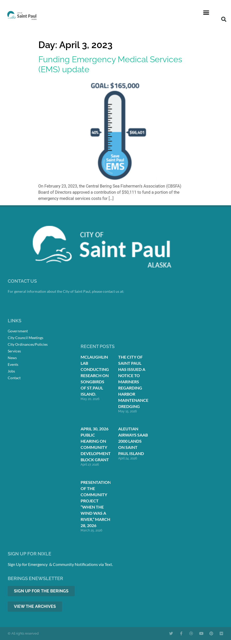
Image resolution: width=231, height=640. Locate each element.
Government (18, 331)
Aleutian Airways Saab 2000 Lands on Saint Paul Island (133, 441)
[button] (206, 12)
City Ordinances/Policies (28, 344)
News (12, 357)
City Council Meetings (25, 337)
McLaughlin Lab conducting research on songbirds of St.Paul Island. (95, 375)
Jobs (11, 371)
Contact (14, 378)
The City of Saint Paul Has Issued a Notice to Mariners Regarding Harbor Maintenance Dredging (133, 381)
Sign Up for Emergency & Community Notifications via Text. (60, 564)
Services (14, 351)
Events (13, 364)
